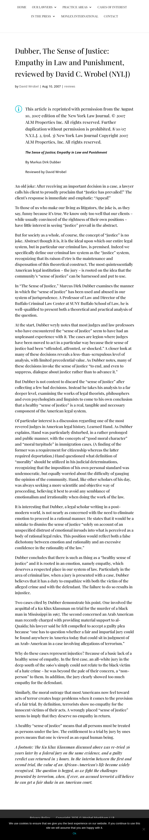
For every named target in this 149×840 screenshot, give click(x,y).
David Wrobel (29, 86)
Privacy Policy (40, 818)
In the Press (41, 16)
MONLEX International (79, 16)
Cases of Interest (112, 7)
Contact (111, 16)
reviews (69, 86)
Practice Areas (75, 7)
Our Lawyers (42, 7)
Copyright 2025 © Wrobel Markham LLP (85, 818)
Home (21, 7)
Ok (74, 833)
